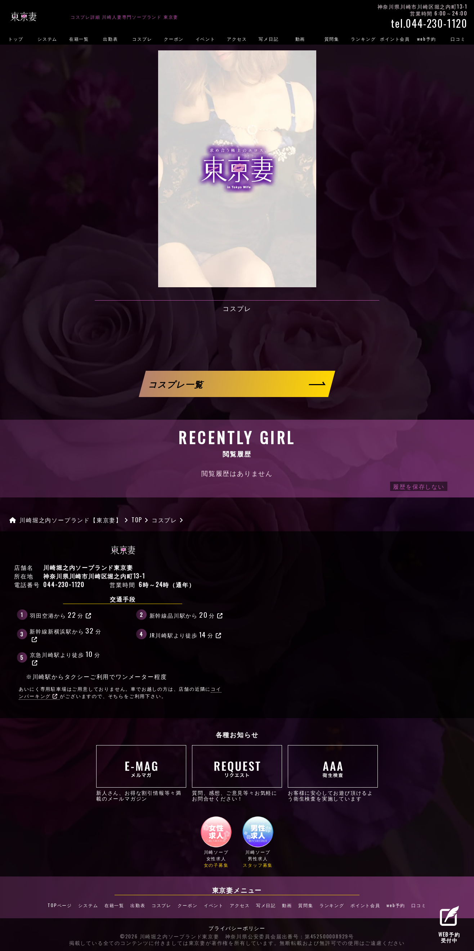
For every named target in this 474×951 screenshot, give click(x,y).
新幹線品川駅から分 (186, 614)
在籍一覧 (79, 38)
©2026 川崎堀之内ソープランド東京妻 (169, 936)
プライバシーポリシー (237, 928)
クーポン (174, 38)
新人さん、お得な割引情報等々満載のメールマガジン (141, 773)
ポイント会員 (395, 38)
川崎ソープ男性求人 (258, 842)
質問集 (332, 38)
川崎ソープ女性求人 (216, 842)
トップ (15, 38)
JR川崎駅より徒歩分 (185, 634)
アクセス (237, 38)
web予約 (426, 38)
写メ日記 (268, 38)
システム (47, 38)
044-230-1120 (64, 584)
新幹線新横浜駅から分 (65, 634)
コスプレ (142, 38)
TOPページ (60, 905)
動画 (300, 38)
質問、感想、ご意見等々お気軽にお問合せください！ (237, 773)
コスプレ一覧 (176, 384)
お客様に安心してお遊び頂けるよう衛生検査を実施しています (333, 773)
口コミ (418, 905)
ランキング (363, 38)
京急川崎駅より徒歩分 (65, 657)
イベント (205, 38)
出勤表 (110, 38)
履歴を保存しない (418, 486)
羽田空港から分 (60, 614)
